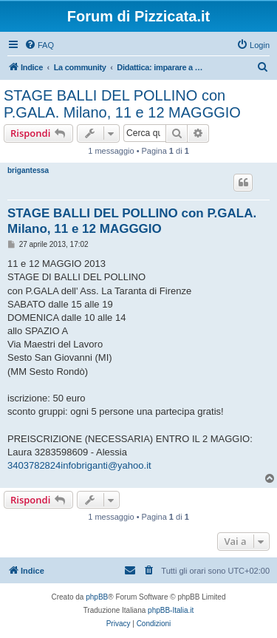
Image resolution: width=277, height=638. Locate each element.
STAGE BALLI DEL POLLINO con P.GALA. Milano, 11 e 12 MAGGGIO (122, 104)
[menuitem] (39, 45)
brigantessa (28, 170)
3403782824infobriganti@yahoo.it (79, 465)
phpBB (97, 597)
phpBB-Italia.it (171, 610)
